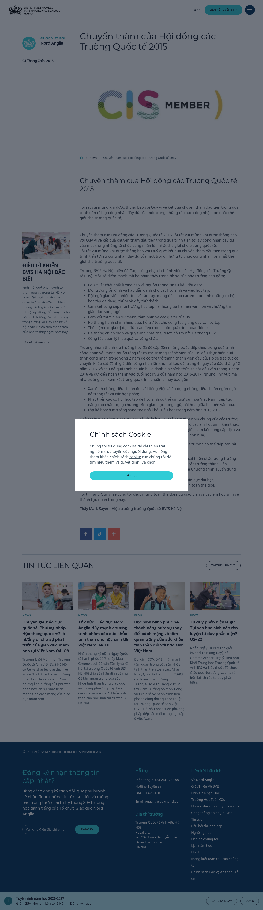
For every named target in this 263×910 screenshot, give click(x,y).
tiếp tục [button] (131, 475)
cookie (135, 456)
